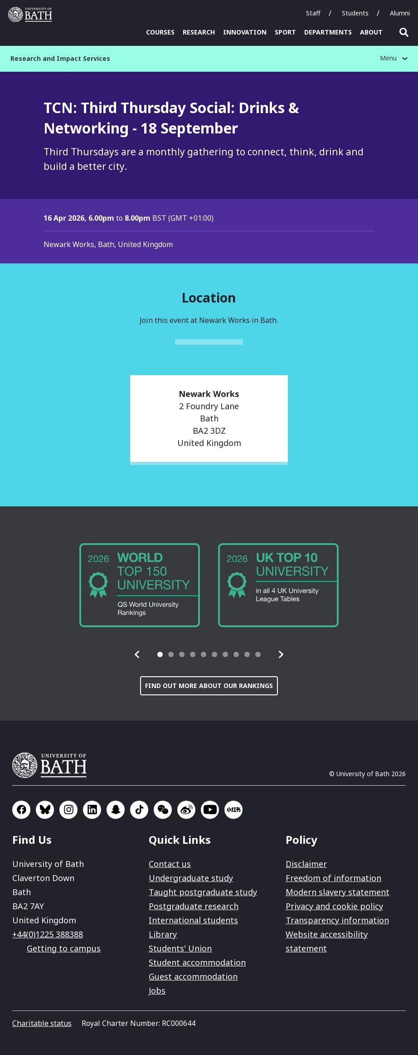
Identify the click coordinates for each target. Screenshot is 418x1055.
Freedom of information (333, 877)
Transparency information (337, 920)
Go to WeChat (163, 810)
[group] (139, 585)
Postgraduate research (193, 906)
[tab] (160, 654)
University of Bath (53, 765)
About (371, 32)
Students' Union (180, 948)
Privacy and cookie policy (334, 906)
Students (355, 13)
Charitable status (42, 1023)
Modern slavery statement (337, 892)
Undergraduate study (191, 877)
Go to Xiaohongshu (233, 810)
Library (163, 934)
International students (193, 920)
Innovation (245, 32)
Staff (313, 13)
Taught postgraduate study (203, 892)
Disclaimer (306, 863)
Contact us (170, 863)
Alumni (400, 13)
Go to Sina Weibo (186, 810)
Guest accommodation (193, 976)
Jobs (157, 990)
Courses (160, 32)
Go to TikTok (139, 810)
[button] (137, 654)
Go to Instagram (68, 810)
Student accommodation (197, 962)
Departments (328, 32)
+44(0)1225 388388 (47, 934)
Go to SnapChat (116, 810)
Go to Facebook (21, 810)
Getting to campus (64, 948)
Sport (285, 32)
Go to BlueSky (45, 810)
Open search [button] (403, 32)
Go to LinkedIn (92, 810)
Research (199, 32)
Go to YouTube (210, 810)
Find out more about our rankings (209, 685)
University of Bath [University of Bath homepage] (32, 14)
